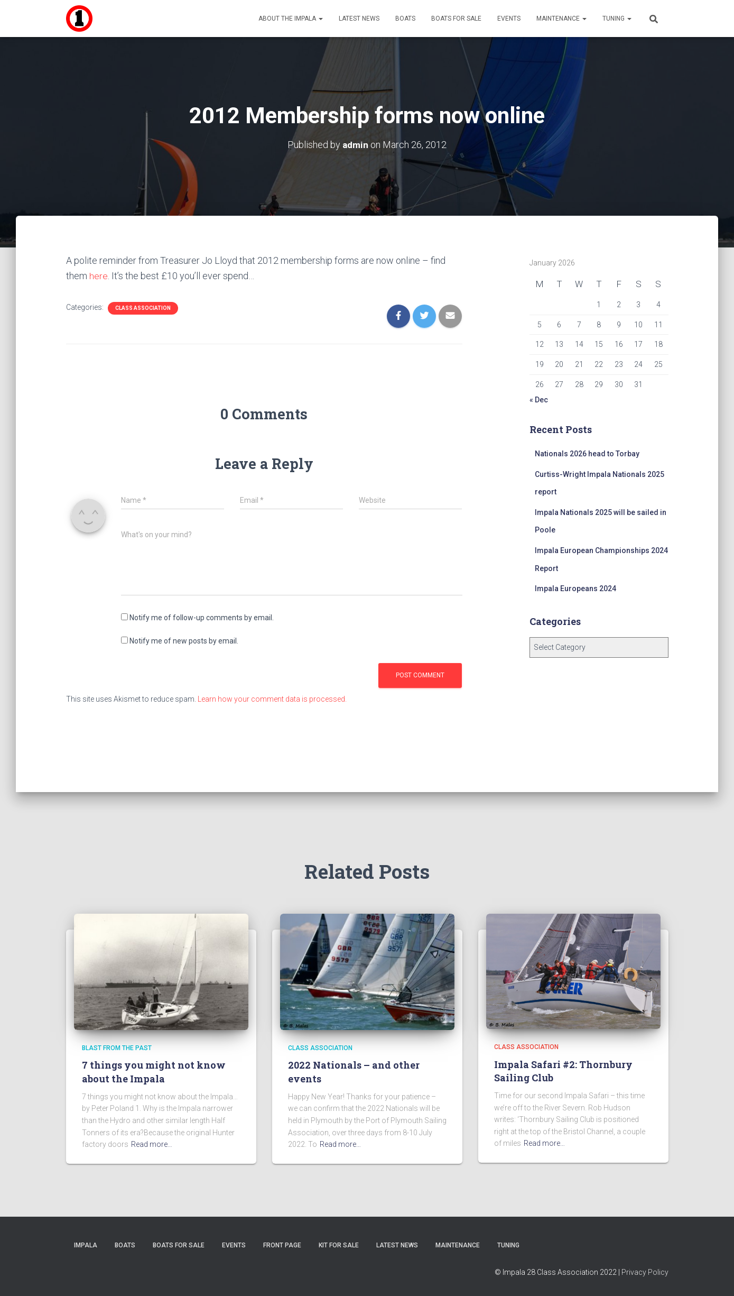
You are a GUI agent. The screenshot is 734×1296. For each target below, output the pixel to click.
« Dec (538, 400)
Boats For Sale (456, 18)
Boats (405, 18)
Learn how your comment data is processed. (272, 699)
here (98, 275)
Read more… (151, 1144)
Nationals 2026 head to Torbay (587, 453)
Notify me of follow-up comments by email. (201, 617)
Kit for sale (339, 1245)
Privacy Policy (644, 1272)
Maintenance (561, 18)
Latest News (359, 18)
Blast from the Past (117, 1048)
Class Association (143, 308)
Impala (85, 1245)
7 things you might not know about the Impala (154, 1071)
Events (509, 18)
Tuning (616, 18)
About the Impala (290, 18)
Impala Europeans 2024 (575, 588)
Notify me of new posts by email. (183, 641)
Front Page (282, 1245)
